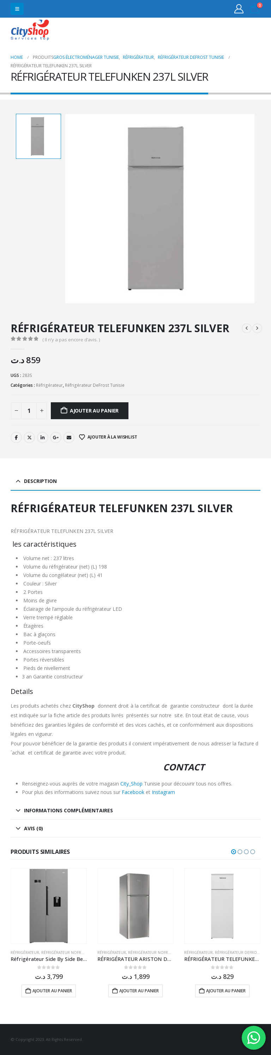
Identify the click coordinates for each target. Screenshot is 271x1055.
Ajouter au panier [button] (52, 991)
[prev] (247, 328)
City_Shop (131, 783)
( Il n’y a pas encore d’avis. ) (71, 339)
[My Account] (239, 8)
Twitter (29, 437)
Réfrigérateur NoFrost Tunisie (72, 952)
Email (68, 437)
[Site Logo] (30, 31)
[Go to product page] (48, 906)
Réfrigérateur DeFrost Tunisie (95, 385)
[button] (17, 9)
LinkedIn (42, 437)
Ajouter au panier (94, 410)
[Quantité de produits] (29, 410)
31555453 (233, 30)
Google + (55, 437)
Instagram (163, 792)
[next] (257, 328)
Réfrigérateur (49, 385)
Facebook (16, 437)
